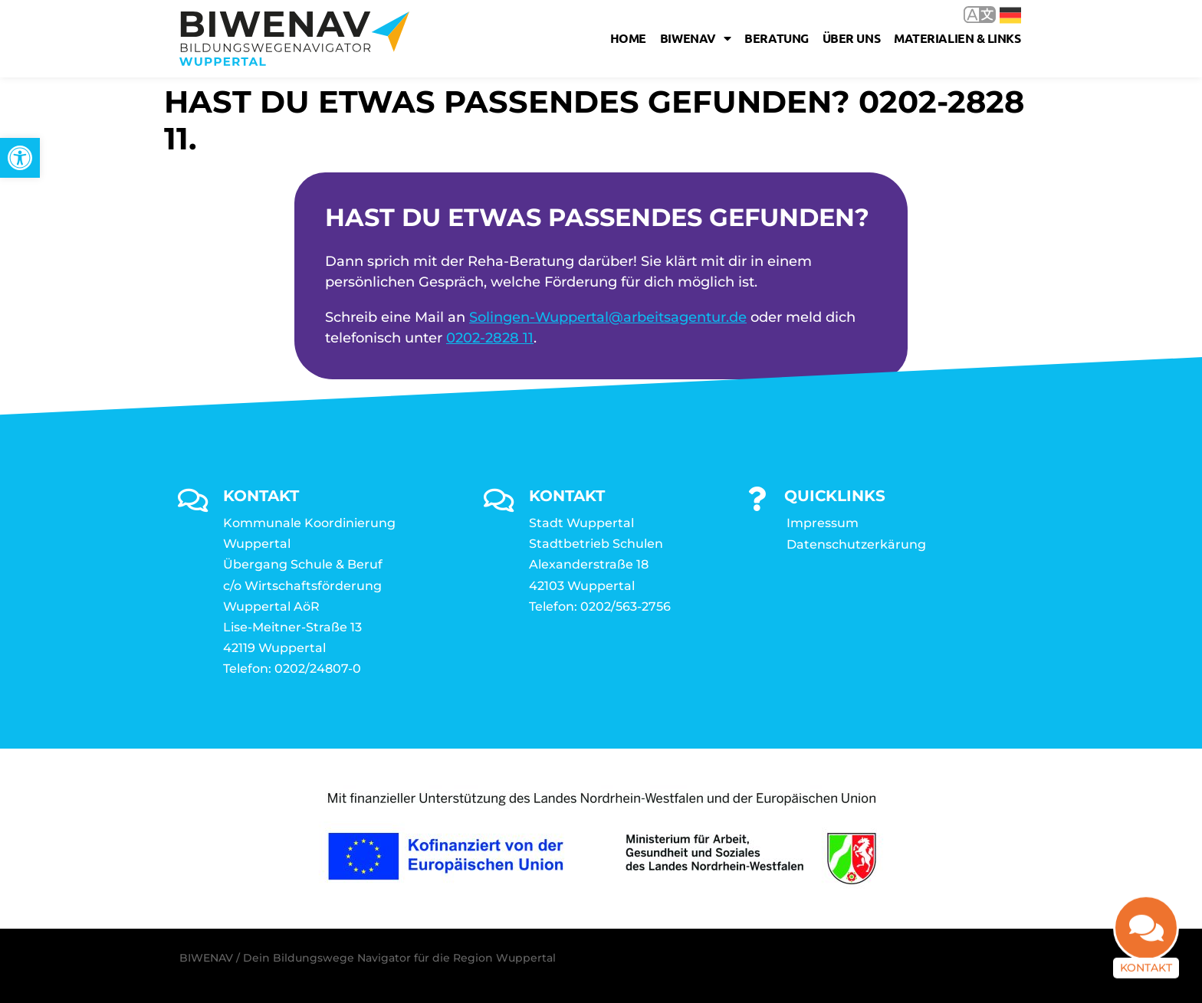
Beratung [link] (776, 38)
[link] (20, 158)
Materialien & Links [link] (957, 38)
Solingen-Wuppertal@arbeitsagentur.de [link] (608, 317)
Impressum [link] (823, 523)
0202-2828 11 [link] (490, 337)
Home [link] (628, 38)
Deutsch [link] (1010, 15)
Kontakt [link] (1146, 975)
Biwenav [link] (695, 38)
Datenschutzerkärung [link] (856, 544)
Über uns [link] (851, 38)
